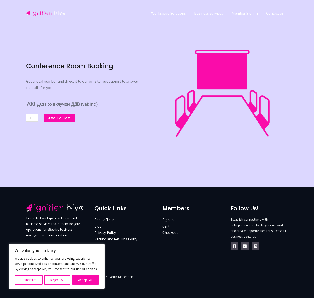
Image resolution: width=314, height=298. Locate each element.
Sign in (168, 219)
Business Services (212, 11)
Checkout (170, 232)
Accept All (85, 280)
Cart (165, 226)
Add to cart (60, 117)
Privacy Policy (105, 232)
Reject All (57, 280)
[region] (57, 266)
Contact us (275, 11)
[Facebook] (234, 246)
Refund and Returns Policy (115, 239)
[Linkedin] (245, 246)
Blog (98, 226)
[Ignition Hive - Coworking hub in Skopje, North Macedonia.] (45, 11)
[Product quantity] (32, 118)
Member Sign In (247, 11)
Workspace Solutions (173, 11)
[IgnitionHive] (255, 246)
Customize (28, 280)
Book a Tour (104, 219)
